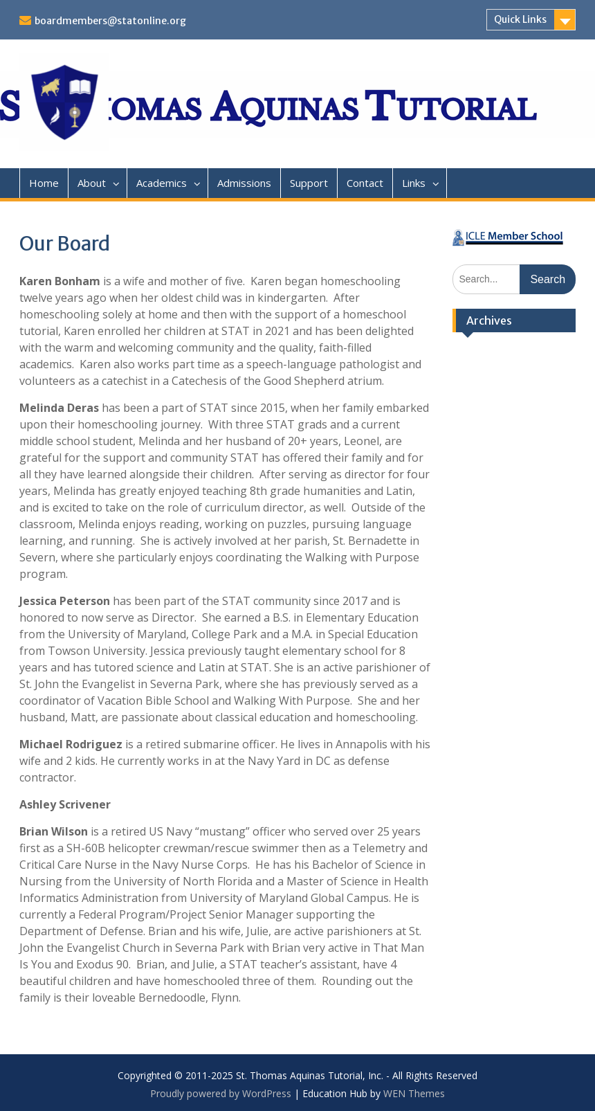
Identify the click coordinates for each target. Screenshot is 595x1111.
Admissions (244, 183)
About (91, 183)
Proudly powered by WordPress (220, 1093)
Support (309, 183)
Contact (365, 183)
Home (44, 183)
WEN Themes (414, 1093)
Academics (161, 183)
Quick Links (520, 19)
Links (413, 183)
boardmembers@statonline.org (110, 21)
